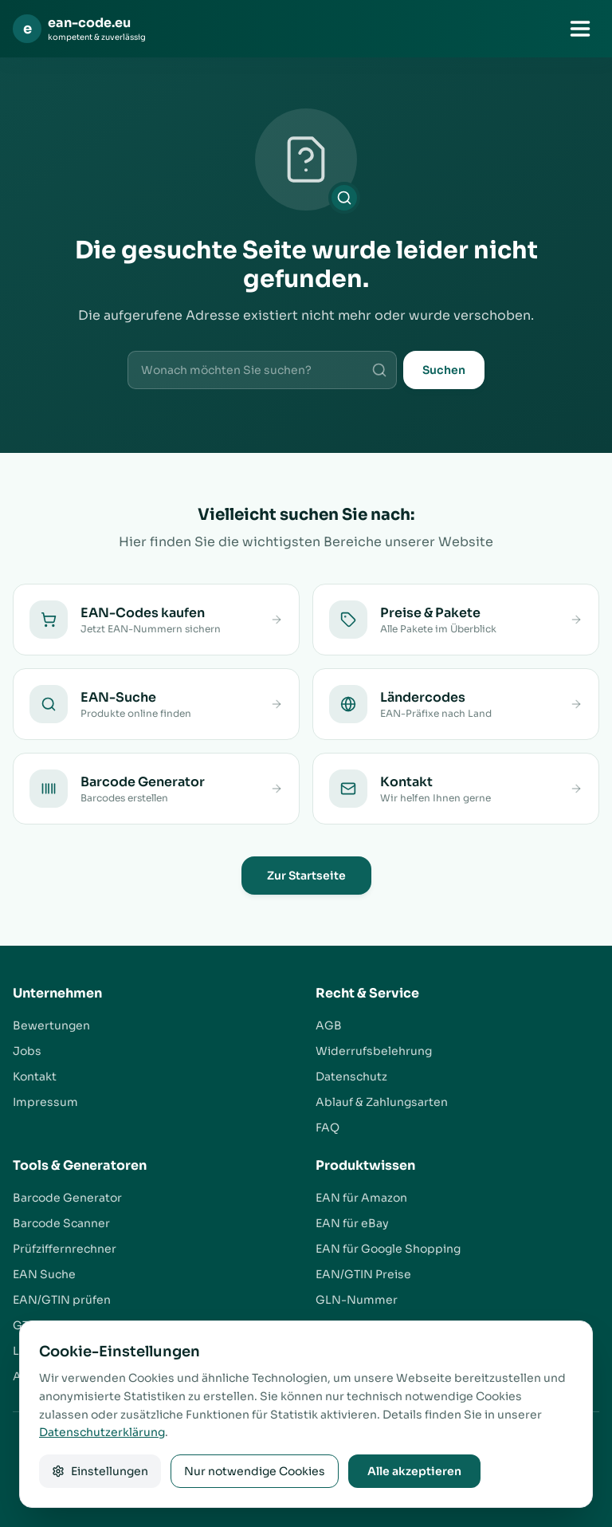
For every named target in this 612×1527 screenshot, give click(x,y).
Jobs (27, 1051)
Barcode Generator (67, 1198)
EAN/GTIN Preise (363, 1274)
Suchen (443, 370)
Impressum (45, 1102)
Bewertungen (51, 1025)
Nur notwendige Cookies (254, 1471)
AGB (329, 1025)
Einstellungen (100, 1471)
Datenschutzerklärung (102, 1432)
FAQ (327, 1127)
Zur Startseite (306, 875)
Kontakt (35, 1076)
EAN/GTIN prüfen (62, 1300)
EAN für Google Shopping (388, 1249)
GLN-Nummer (357, 1300)
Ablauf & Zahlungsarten (382, 1102)
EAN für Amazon (361, 1198)
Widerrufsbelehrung (374, 1051)
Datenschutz (351, 1076)
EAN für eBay (352, 1223)
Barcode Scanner (61, 1223)
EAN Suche (44, 1274)
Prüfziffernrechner (64, 1249)
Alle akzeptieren (414, 1471)
